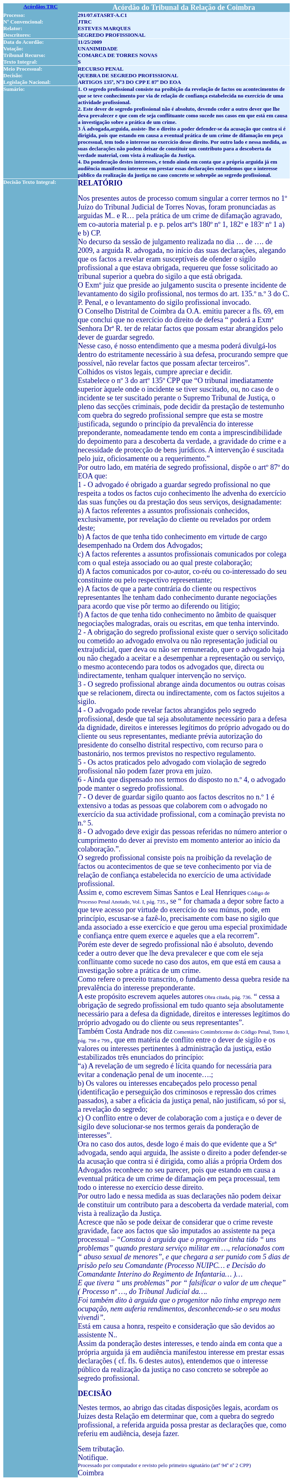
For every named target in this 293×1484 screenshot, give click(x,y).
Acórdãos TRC (40, 6)
